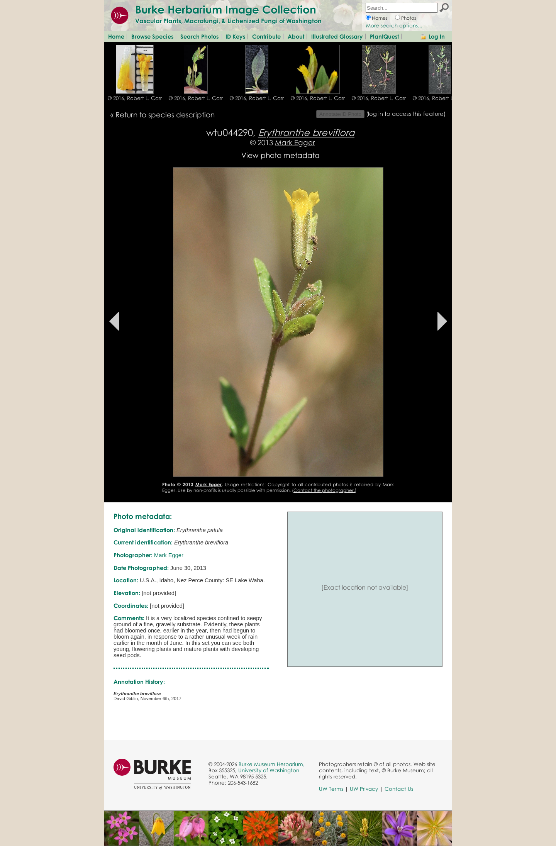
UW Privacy (364, 789)
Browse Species (152, 36)
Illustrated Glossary (337, 36)
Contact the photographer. (324, 490)
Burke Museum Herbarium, (272, 764)
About (296, 36)
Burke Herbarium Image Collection (225, 9)
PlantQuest (384, 36)
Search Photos (199, 36)
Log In (437, 36)
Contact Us (399, 789)
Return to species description (165, 114)
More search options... (394, 25)
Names (380, 18)
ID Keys (235, 36)
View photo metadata (280, 155)
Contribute (266, 36)
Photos (408, 18)
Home (116, 36)
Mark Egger (295, 142)
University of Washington (268, 770)
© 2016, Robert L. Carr (135, 98)
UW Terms (331, 789)
